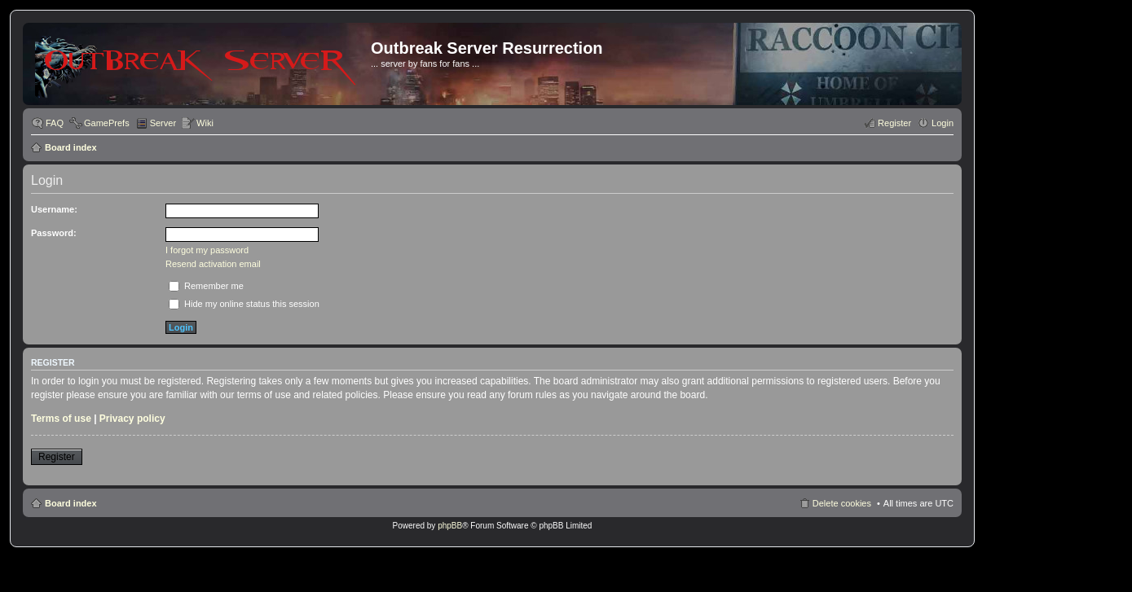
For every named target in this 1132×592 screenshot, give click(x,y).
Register (56, 457)
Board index (71, 147)
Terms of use (61, 418)
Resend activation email (213, 264)
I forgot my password (207, 250)
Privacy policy (132, 418)
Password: (54, 233)
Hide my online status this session (244, 304)
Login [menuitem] (943, 123)
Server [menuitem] (163, 123)
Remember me (206, 286)
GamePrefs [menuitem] (107, 123)
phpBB (450, 525)
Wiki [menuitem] (205, 123)
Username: (54, 209)
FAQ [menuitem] (55, 123)
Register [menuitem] (894, 123)
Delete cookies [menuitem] (842, 503)
